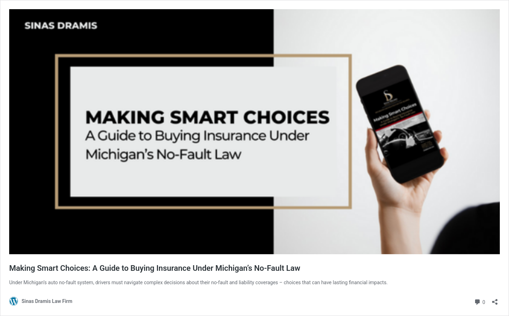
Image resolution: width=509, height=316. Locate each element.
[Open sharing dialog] (495, 299)
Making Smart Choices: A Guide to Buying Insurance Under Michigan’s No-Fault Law (154, 268)
